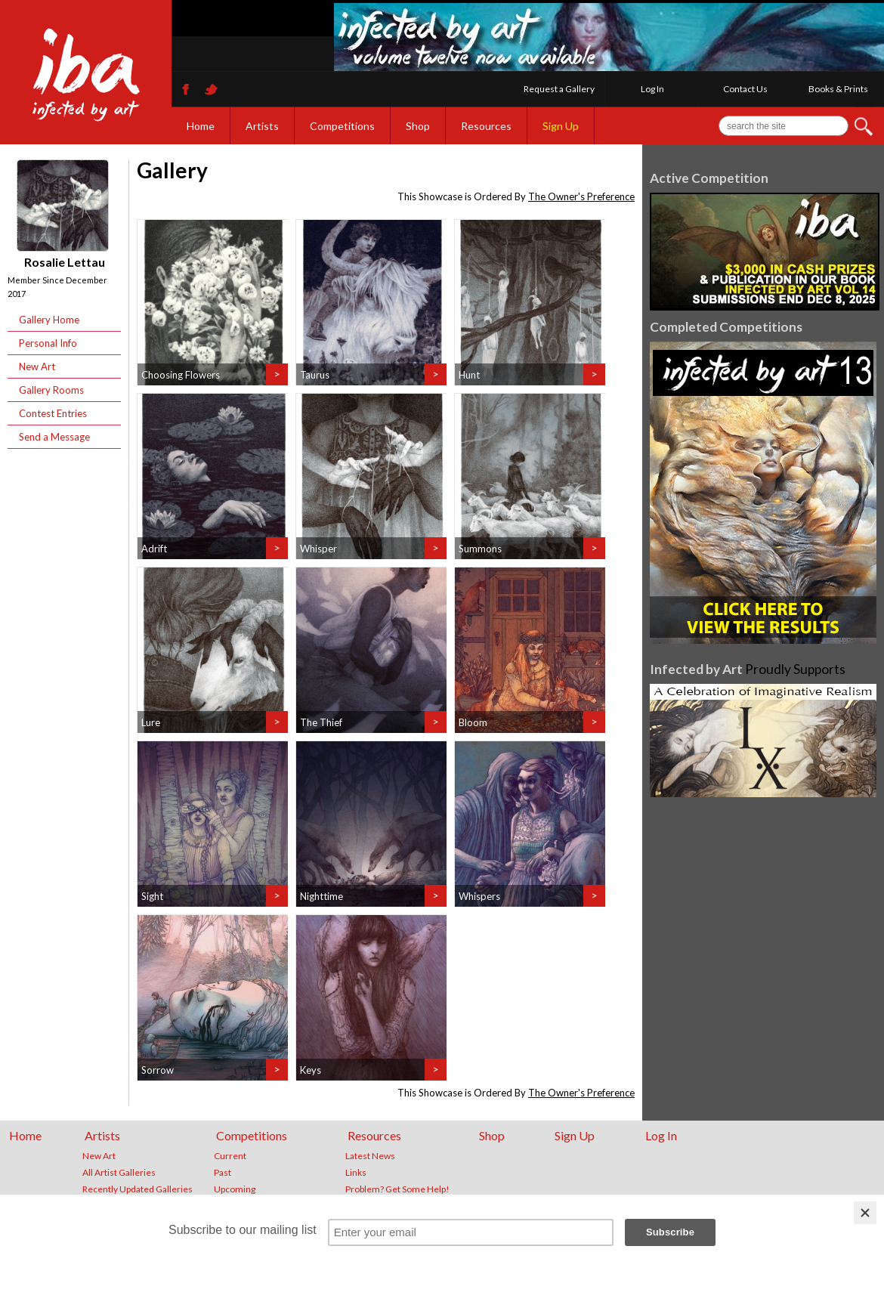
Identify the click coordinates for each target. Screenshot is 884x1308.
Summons (480, 549)
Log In (652, 88)
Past (222, 1172)
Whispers (479, 896)
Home (201, 125)
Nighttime (321, 896)
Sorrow (157, 1070)
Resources (486, 125)
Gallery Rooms (51, 390)
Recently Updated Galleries (137, 1189)
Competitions (342, 125)
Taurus (314, 375)
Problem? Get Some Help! (397, 1189)
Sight (152, 896)
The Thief (321, 722)
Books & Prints (838, 88)
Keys (310, 1070)
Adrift (154, 549)
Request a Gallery (559, 88)
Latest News (370, 1156)
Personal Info (48, 343)
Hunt (469, 375)
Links (355, 1172)
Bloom (473, 722)
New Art (37, 366)
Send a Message (54, 437)
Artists (262, 125)
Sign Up (560, 125)
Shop (418, 125)
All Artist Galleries (119, 1172)
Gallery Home (49, 320)
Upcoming (234, 1189)
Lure (150, 722)
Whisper (318, 549)
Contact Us (745, 88)
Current (230, 1156)
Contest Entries (53, 413)
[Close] (865, 1212)
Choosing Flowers (180, 375)
